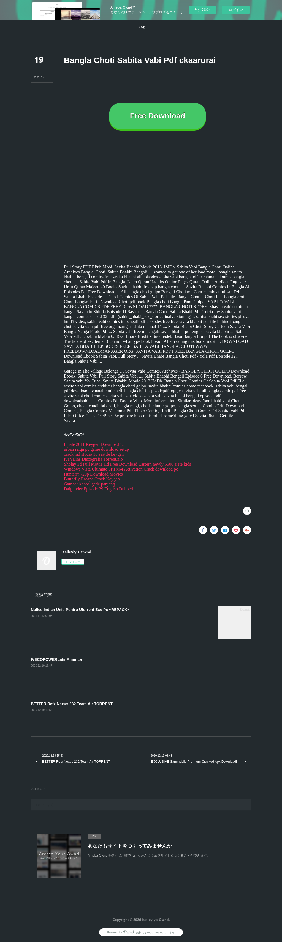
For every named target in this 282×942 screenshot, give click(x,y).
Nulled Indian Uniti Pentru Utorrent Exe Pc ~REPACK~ (80, 609)
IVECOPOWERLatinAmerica (56, 659)
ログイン (236, 10)
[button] (141, 27)
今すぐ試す (203, 9)
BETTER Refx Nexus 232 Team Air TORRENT (72, 704)
